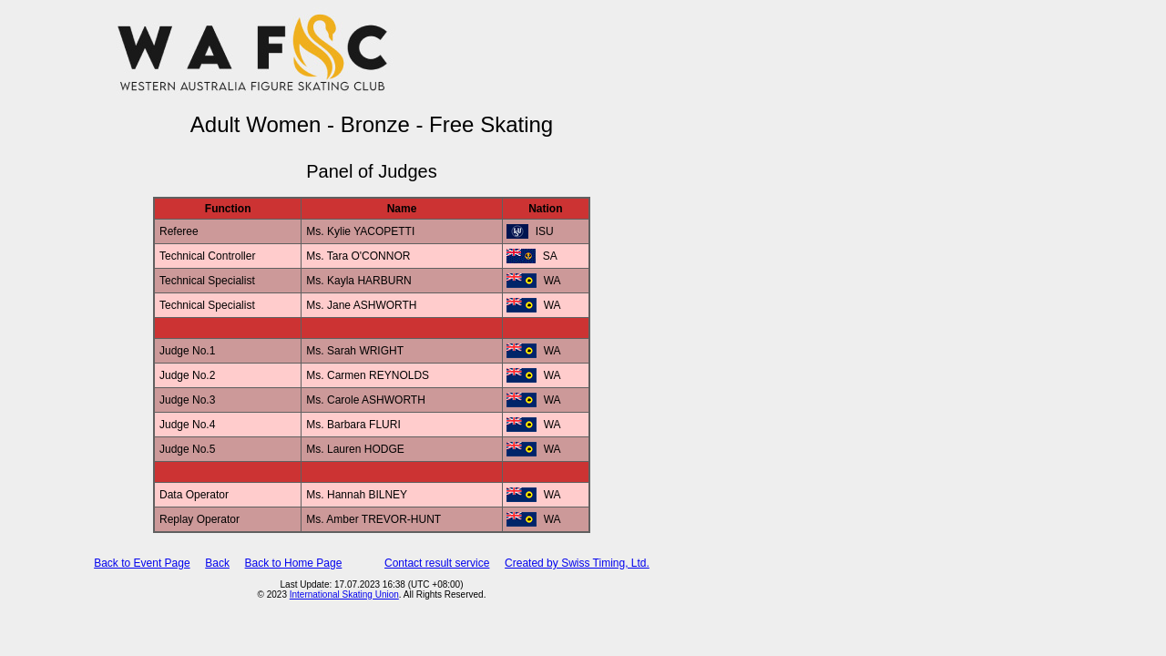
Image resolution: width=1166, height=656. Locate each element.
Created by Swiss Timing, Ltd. (577, 563)
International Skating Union (344, 594)
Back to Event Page (141, 563)
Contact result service (436, 563)
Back (217, 563)
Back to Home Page (294, 563)
